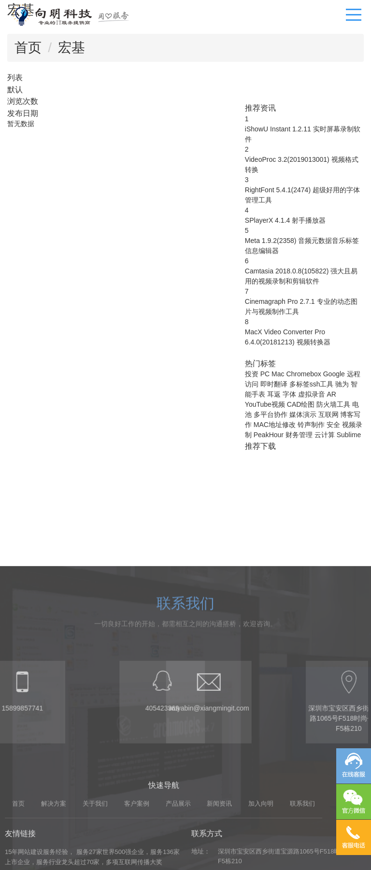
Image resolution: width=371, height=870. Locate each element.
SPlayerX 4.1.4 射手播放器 (285, 220)
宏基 (71, 47)
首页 (28, 47)
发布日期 (22, 113)
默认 (15, 89)
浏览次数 (22, 101)
